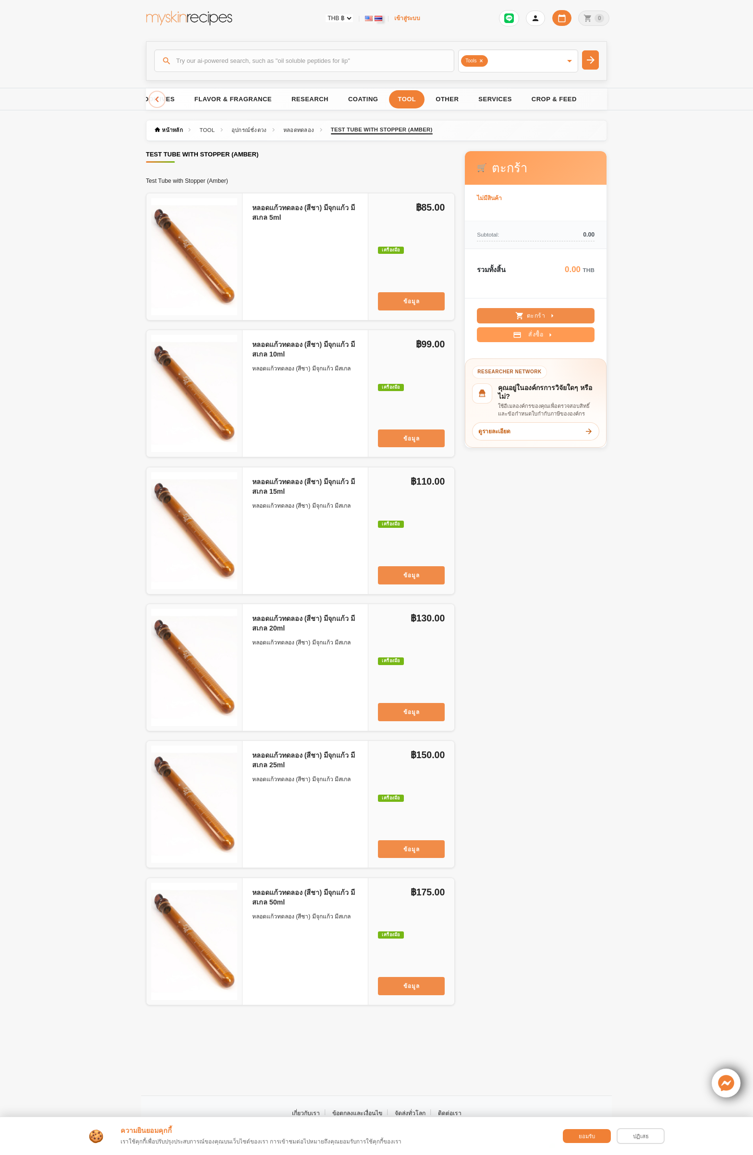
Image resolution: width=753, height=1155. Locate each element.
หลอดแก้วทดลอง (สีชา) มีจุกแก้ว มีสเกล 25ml (303, 760)
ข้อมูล (411, 301)
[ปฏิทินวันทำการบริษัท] (561, 18)
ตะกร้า (536, 315)
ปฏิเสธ (641, 1136)
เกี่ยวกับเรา (306, 1113)
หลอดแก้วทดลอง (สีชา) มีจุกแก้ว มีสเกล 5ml (303, 212)
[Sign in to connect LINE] (509, 18)
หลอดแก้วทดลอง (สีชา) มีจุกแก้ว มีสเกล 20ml (303, 623)
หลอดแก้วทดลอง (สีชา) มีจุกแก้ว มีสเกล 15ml (303, 486)
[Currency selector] (339, 18)
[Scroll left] (157, 99)
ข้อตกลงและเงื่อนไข (357, 1113)
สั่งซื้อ (534, 335)
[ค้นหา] (304, 60)
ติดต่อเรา (450, 1113)
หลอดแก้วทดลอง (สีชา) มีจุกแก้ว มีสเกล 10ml (303, 349)
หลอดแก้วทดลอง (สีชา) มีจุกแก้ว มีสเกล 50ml (303, 897)
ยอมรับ (587, 1136)
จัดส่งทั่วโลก (410, 1113)
